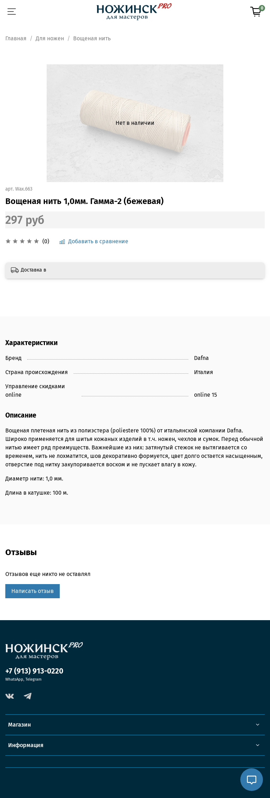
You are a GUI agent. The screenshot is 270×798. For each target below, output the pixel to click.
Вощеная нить (92, 38)
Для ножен (50, 38)
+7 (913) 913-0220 (34, 671)
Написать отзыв (32, 591)
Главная (16, 38)
